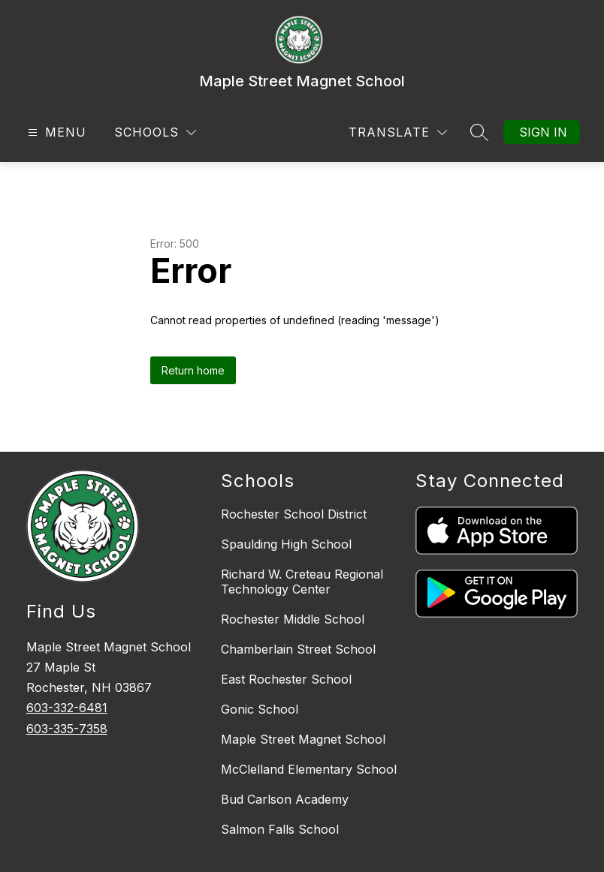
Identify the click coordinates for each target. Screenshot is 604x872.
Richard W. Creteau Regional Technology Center (302, 582)
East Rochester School (286, 679)
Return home (193, 370)
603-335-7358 (66, 728)
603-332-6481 (66, 707)
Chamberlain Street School (298, 649)
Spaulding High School (286, 544)
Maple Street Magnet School (303, 739)
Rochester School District (294, 514)
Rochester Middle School (292, 619)
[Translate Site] (398, 132)
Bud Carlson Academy (285, 799)
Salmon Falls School (280, 829)
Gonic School (259, 709)
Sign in (543, 132)
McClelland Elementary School (309, 769)
